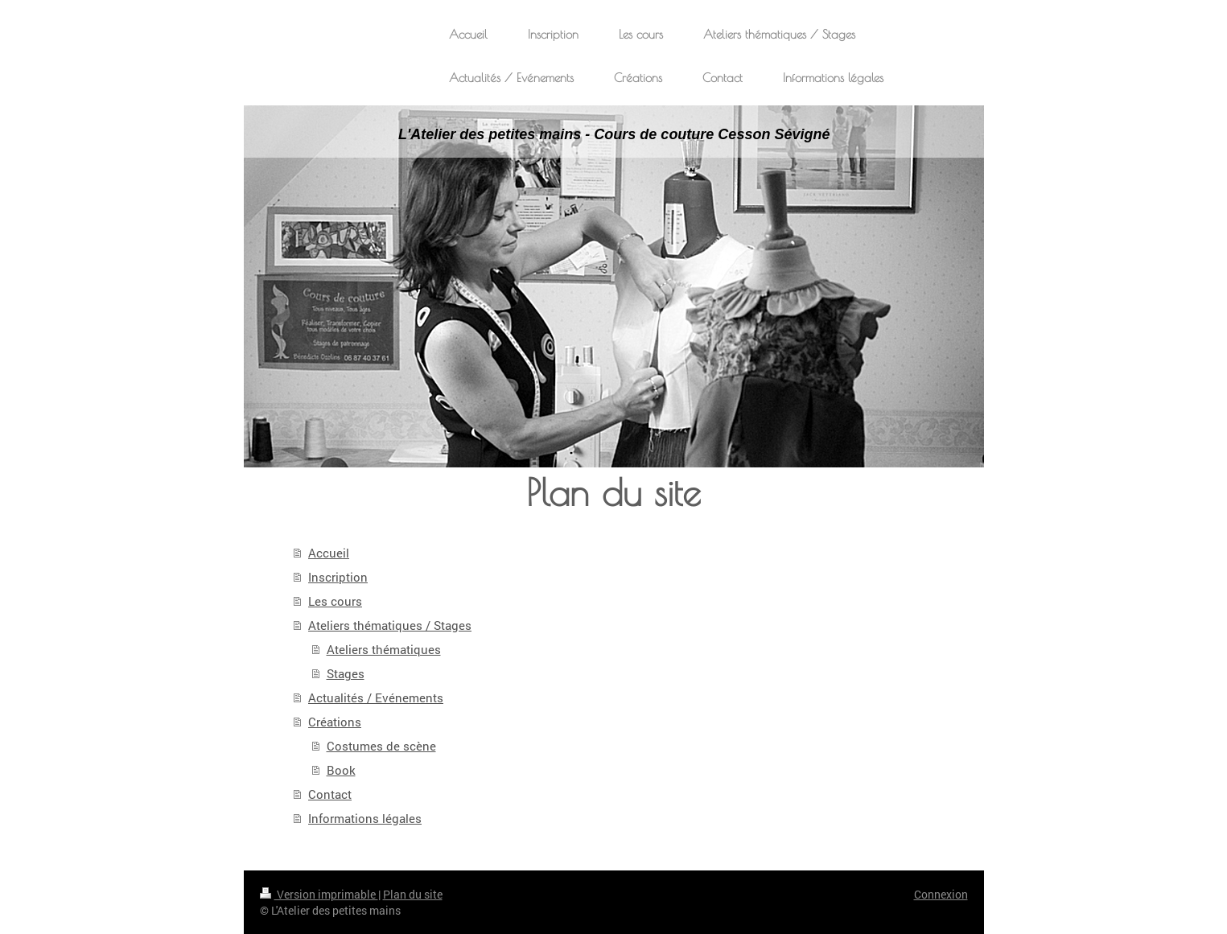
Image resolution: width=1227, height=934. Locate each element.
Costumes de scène (381, 746)
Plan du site (413, 894)
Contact (330, 794)
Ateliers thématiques (384, 649)
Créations (334, 722)
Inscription (338, 577)
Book (341, 770)
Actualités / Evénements (375, 697)
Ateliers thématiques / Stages (389, 625)
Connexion (941, 894)
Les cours (335, 601)
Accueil (328, 553)
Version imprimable (319, 894)
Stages (345, 673)
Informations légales (365, 818)
